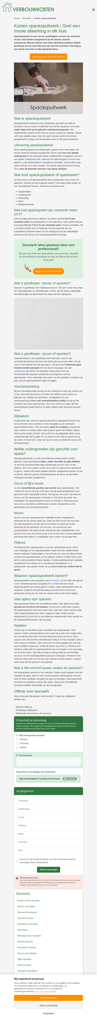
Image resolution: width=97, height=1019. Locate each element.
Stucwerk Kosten (25, 918)
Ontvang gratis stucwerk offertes (48, 56)
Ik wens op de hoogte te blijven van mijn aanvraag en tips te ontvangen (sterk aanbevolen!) (48, 861)
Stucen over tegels (26, 906)
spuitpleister (19, 371)
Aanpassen (48, 1013)
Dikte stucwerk (24, 959)
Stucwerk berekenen (27, 912)
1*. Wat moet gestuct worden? (30, 735)
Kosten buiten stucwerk (28, 900)
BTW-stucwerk (24, 965)
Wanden (24, 739)
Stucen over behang (26, 953)
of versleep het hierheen (40, 778)
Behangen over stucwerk (29, 936)
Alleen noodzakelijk (49, 1005)
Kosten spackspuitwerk (45, 18)
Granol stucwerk (25, 941)
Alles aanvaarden (48, 997)
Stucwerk (26, 18)
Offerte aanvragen (48, 869)
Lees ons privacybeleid (45, 991)
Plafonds (24, 743)
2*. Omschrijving (24, 755)
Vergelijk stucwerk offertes (48, 271)
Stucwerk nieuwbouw (27, 971)
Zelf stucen (22, 930)
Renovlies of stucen (26, 947)
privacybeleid (53, 885)
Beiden (23, 747)
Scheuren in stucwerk (27, 924)
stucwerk (55, 580)
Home (17, 18)
